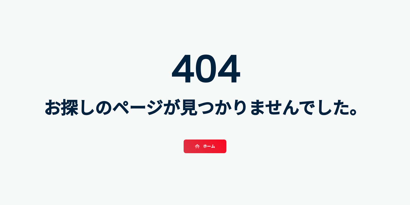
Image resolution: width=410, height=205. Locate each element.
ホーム (205, 146)
